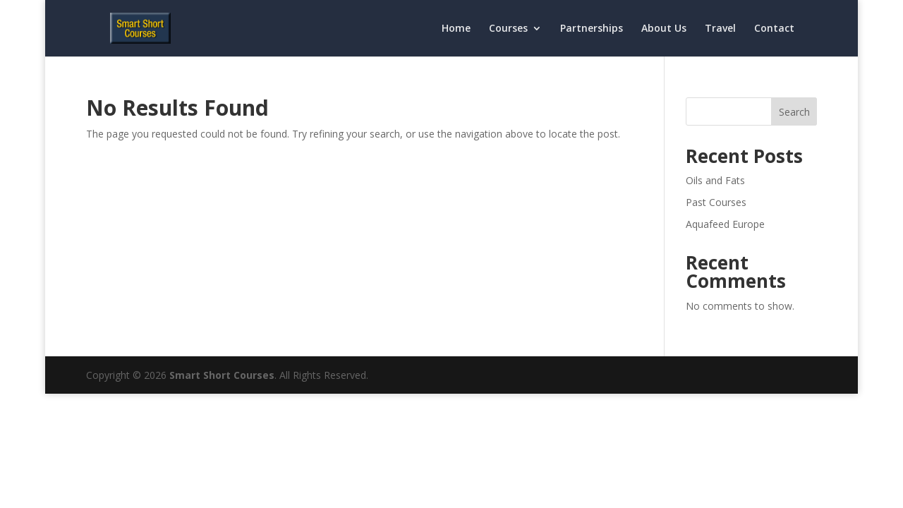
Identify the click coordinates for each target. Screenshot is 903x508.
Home (456, 29)
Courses (508, 29)
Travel (720, 29)
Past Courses (716, 202)
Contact (774, 29)
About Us (663, 29)
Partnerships (591, 29)
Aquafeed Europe (725, 224)
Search (794, 112)
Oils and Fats (715, 180)
